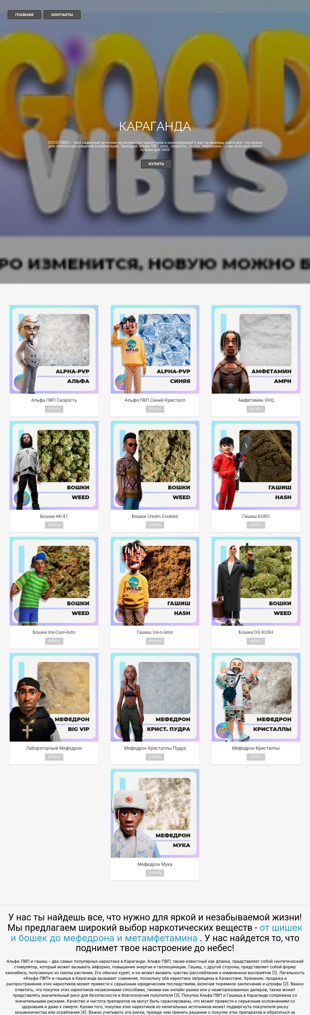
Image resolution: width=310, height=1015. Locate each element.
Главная (24, 14)
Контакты (62, 14)
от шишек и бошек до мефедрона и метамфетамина (157, 748)
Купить (156, 164)
